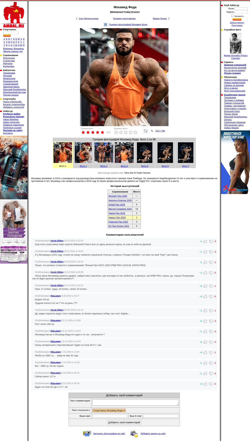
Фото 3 (103, 166)
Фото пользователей (234, 91)
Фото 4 (124, 166)
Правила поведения (13, 125)
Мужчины (8, 48)
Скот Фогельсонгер (88, 18)
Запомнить (239, 16)
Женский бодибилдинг (14, 89)
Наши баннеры (11, 119)
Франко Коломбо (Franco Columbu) (235, 46)
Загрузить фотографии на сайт (109, 434)
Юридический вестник (14, 92)
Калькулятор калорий (235, 67)
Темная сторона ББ (234, 103)
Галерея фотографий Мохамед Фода (128, 24)
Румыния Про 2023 (118, 221)
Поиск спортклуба (12, 101)
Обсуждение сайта (233, 125)
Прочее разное (11, 95)
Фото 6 (165, 166)
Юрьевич (56, 296)
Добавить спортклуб (13, 107)
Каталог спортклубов (14, 104)
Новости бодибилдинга (236, 80)
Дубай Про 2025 (116, 204)
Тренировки (9, 73)
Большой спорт (232, 111)
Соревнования (10, 84)
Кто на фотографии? (235, 70)
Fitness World (231, 114)
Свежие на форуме (234, 85)
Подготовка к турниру (235, 108)
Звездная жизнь (11, 86)
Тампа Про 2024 (116, 213)
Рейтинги (8, 63)
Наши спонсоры (11, 122)
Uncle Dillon (57, 240)
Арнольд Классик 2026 (120, 200)
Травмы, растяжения (235, 105)
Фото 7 (185, 166)
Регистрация (237, 25)
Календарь (8, 66)
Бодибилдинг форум (234, 95)
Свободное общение (235, 122)
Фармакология (10, 81)
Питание (7, 75)
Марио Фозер (160, 18)
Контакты (8, 133)
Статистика (9, 60)
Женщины (18, 48)
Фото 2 (83, 166)
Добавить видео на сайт (153, 434)
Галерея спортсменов (124, 18)
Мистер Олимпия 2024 (120, 209)
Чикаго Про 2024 (117, 217)
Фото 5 (144, 166)
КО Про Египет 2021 (118, 226)
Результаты (9, 58)
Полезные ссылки (12, 127)
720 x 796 (160, 131)
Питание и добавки (234, 100)
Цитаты (228, 119)
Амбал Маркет (231, 127)
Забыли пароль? (237, 22)
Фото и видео (231, 88)
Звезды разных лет (13, 51)
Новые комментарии (234, 82)
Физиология (9, 78)
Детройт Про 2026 (117, 196)
